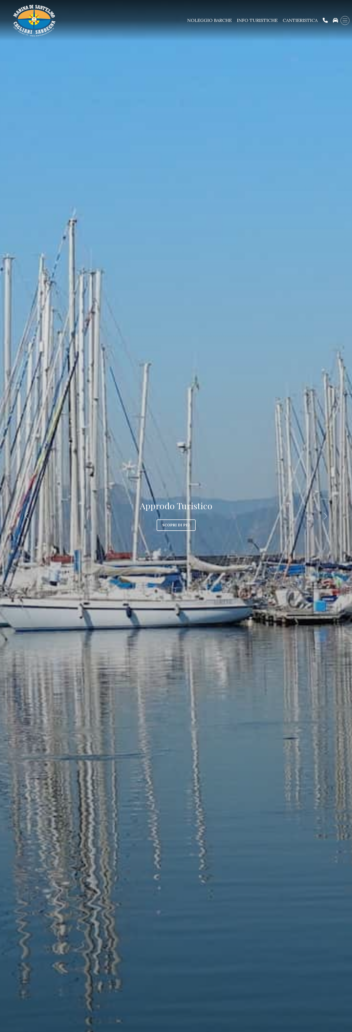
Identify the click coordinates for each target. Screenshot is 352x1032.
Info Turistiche (257, 20)
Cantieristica (300, 20)
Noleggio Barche (209, 20)
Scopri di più (176, 525)
